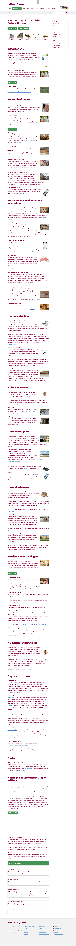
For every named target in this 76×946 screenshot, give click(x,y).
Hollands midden (27, 940)
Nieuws (54, 36)
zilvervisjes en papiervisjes (21, 745)
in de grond (31, 141)
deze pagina (11, 511)
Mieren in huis (11, 715)
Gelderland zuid (57, 928)
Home (9, 8)
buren (12, 692)
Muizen (28, 8)
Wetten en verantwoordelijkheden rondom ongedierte (59, 30)
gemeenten (38, 630)
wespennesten (11, 67)
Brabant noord (42, 926)
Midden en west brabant (29, 926)
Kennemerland (27, 928)
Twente (40, 936)
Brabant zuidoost (42, 938)
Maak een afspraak (12, 28)
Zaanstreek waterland (28, 938)
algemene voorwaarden (13, 935)
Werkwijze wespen (56, 45)
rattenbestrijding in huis (30, 411)
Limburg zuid (26, 930)
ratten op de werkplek (41, 625)
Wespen (32, 8)
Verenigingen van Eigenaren (17, 630)
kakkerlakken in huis (12, 730)
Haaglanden (41, 942)
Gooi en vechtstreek (58, 934)
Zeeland (25, 936)
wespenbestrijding (23, 193)
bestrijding (32, 309)
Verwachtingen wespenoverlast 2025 (59, 39)
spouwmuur (18, 143)
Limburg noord (57, 936)
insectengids (22, 771)
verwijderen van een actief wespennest (30, 252)
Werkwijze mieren (56, 47)
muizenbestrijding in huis (14, 413)
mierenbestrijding (12, 344)
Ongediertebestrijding (16, 8)
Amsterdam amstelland (44, 934)
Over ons (54, 8)
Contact (48, 8)
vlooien (11, 745)
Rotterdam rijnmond (28, 942)
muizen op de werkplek (28, 625)
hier (23, 112)
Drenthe (56, 938)
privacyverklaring (12, 933)
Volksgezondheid (56, 34)
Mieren (37, 8)
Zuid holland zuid (42, 932)
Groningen (41, 928)
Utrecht (56, 932)
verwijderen (39, 300)
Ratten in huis (11, 698)
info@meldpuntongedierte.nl (15, 931)
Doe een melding (23, 28)
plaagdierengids (28, 769)
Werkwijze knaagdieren (57, 43)
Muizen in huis (11, 683)
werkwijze (24, 469)
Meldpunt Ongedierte (17, 4)
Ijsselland (26, 932)
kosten (36, 474)
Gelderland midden (43, 930)
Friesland (26, 934)
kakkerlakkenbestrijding (25, 669)
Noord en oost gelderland (44, 940)
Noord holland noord (58, 930)
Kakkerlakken (43, 8)
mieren (32, 65)
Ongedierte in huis (56, 26)
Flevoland (56, 926)
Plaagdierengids (56, 23)
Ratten (24, 8)
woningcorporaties (29, 630)
